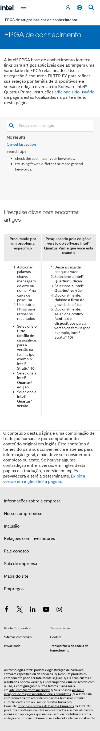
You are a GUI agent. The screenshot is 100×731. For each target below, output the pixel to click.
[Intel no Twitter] (19, 610)
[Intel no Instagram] (59, 610)
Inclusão (11, 526)
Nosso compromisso (23, 513)
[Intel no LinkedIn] (32, 610)
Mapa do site (16, 576)
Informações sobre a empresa (32, 501)
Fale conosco (16, 551)
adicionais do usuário (74, 92)
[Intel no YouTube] (46, 610)
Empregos (13, 589)
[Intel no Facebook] (6, 610)
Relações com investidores (29, 538)
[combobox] (53, 125)
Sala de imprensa (20, 563)
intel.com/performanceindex (29, 690)
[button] (11, 126)
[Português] (79, 7)
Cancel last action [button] (21, 144)
